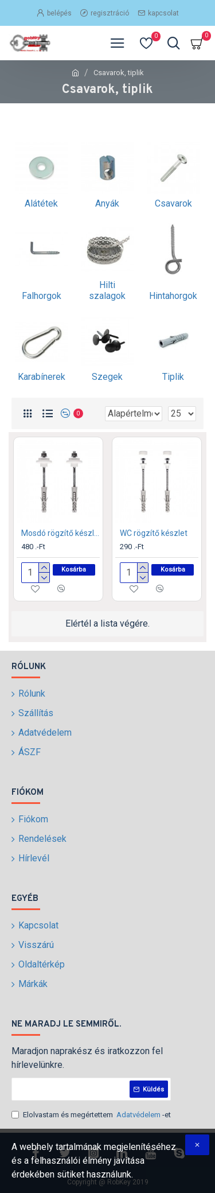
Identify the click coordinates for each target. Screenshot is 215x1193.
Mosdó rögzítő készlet (60, 533)
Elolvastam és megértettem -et (91, 1115)
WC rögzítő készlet (153, 533)
